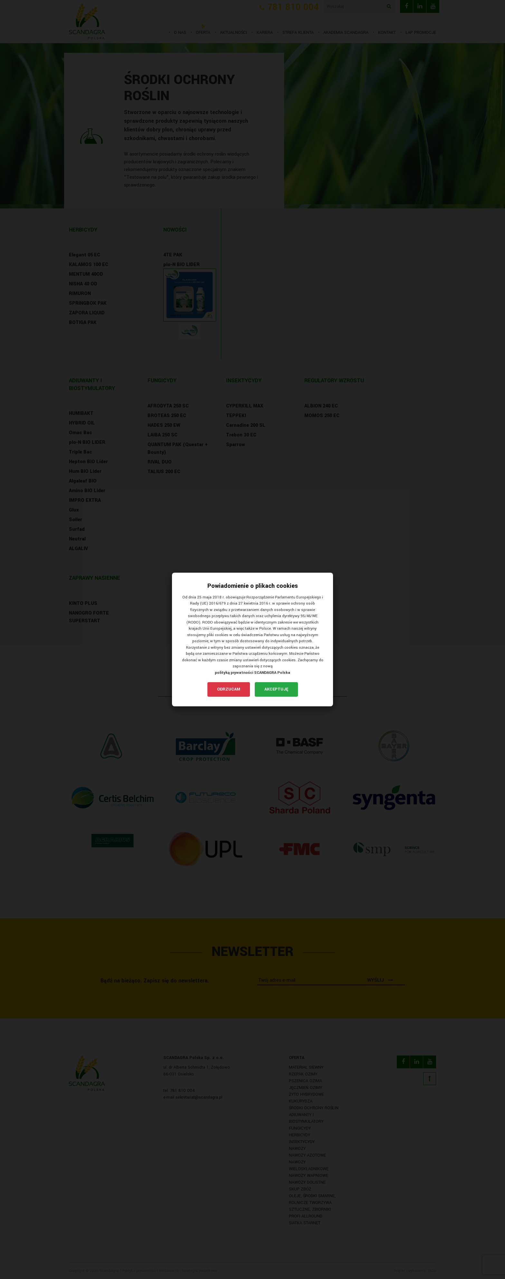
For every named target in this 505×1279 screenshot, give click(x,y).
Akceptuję (276, 689)
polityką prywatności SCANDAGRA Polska (252, 672)
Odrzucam (228, 689)
